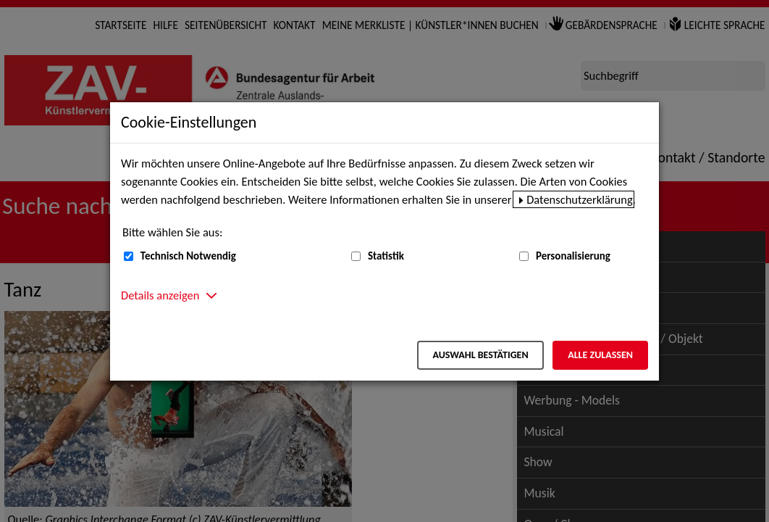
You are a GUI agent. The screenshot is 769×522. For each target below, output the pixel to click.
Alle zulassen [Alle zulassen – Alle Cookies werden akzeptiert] (600, 355)
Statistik (386, 255)
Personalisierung (573, 255)
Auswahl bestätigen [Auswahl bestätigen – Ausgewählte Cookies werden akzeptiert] (480, 355)
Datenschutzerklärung (579, 199)
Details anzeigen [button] (160, 295)
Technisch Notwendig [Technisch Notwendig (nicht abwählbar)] (188, 255)
